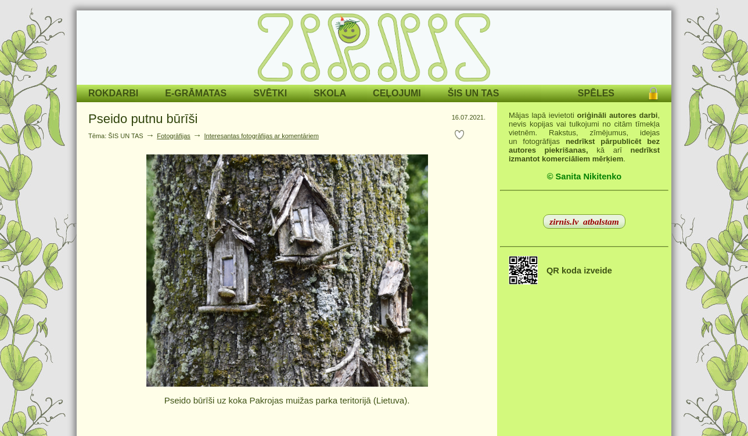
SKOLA (330, 93)
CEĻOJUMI (397, 93)
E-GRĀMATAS (195, 93)
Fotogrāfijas (173, 135)
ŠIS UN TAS (473, 93)
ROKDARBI (113, 93)
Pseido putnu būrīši (142, 118)
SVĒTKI (270, 93)
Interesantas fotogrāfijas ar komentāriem (261, 135)
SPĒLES (596, 93)
